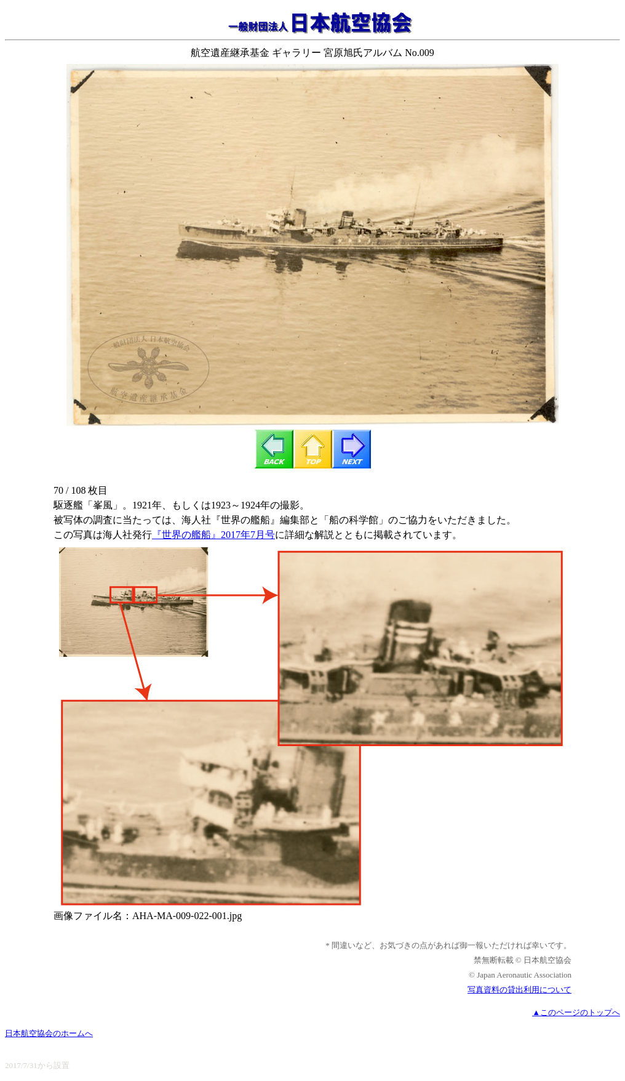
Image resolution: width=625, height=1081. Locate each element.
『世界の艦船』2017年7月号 (213, 534)
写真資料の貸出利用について (519, 989)
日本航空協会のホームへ (49, 1033)
